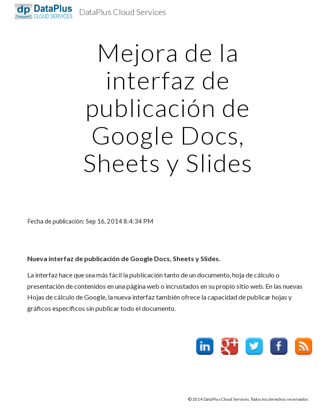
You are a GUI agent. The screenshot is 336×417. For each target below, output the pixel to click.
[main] (168, 107)
